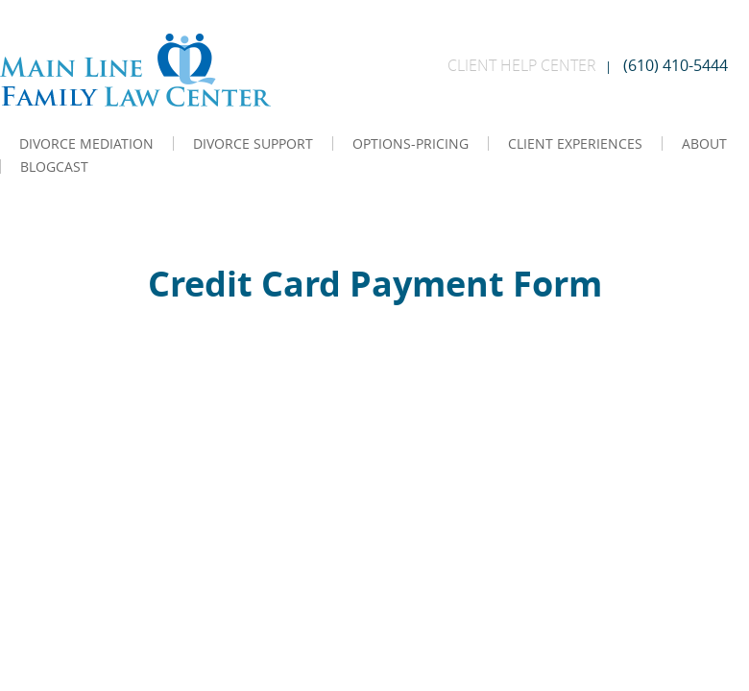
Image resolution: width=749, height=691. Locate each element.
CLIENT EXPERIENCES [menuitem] (575, 143)
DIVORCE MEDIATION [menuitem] (86, 143)
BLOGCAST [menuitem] (54, 166)
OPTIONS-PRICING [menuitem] (410, 143)
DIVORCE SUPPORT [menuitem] (253, 143)
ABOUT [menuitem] (704, 143)
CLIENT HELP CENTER (521, 65)
